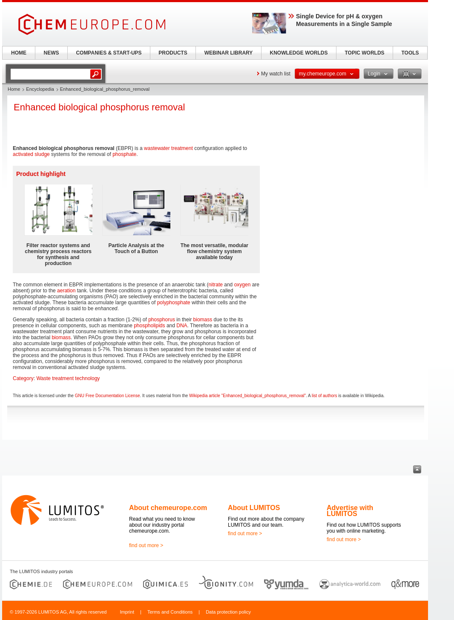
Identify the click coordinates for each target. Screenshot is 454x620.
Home (14, 89)
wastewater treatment (168, 148)
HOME (18, 53)
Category (23, 378)
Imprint (127, 611)
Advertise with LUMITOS (350, 510)
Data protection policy (228, 611)
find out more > (146, 545)
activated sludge (31, 154)
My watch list (275, 74)
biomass (203, 320)
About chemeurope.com (168, 507)
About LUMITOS (254, 507)
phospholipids (149, 326)
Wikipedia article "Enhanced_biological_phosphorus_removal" (247, 395)
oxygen (242, 285)
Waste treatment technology (68, 378)
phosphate (124, 154)
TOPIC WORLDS (364, 53)
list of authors (324, 395)
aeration (66, 291)
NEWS (51, 53)
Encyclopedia (40, 89)
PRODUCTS (172, 53)
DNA (181, 326)
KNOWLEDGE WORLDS (299, 53)
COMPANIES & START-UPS (108, 53)
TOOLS (410, 53)
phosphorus (161, 320)
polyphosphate (173, 303)
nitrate (216, 285)
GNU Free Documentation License (107, 395)
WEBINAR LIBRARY (228, 53)
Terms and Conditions (170, 611)
